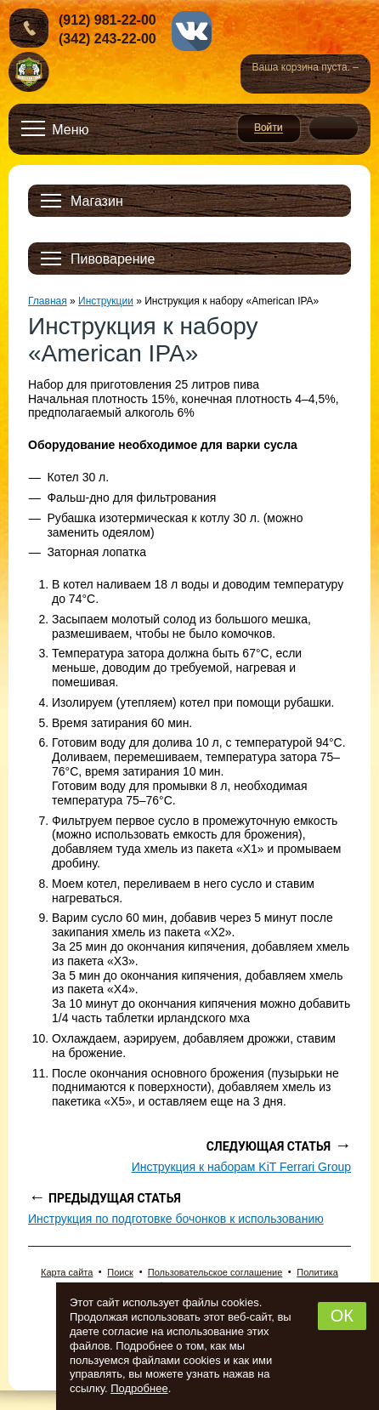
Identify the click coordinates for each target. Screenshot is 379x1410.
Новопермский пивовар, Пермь (29, 73)
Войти (269, 128)
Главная (47, 301)
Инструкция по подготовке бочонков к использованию (176, 1218)
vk (192, 31)
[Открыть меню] (55, 129)
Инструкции (105, 301)
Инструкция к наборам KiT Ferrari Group (241, 1167)
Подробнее (138, 1388)
